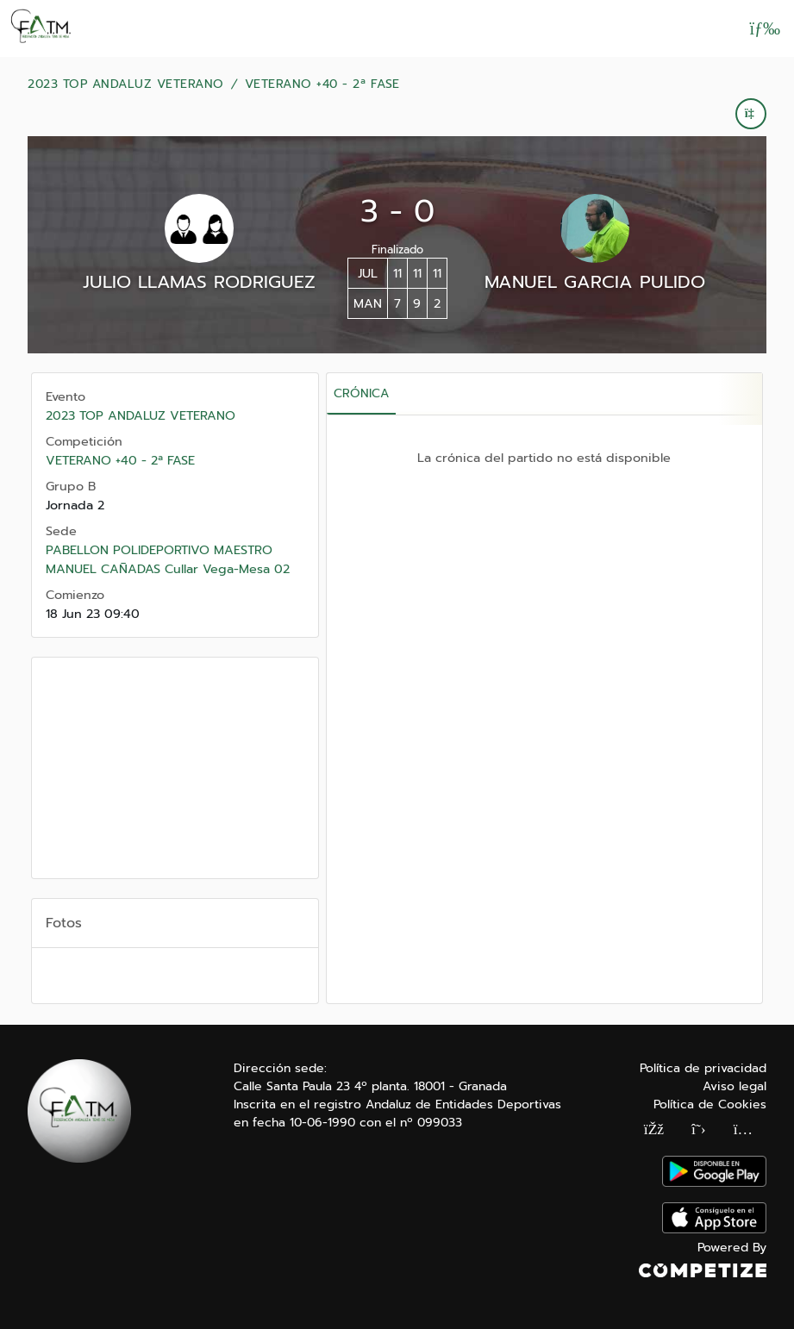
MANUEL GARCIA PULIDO (595, 282)
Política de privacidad (703, 1068)
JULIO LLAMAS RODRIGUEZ (199, 282)
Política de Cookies (709, 1104)
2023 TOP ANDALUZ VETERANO (126, 84)
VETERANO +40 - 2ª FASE (322, 84)
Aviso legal (734, 1086)
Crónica (361, 393)
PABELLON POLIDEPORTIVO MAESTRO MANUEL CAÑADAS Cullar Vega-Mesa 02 (168, 559)
